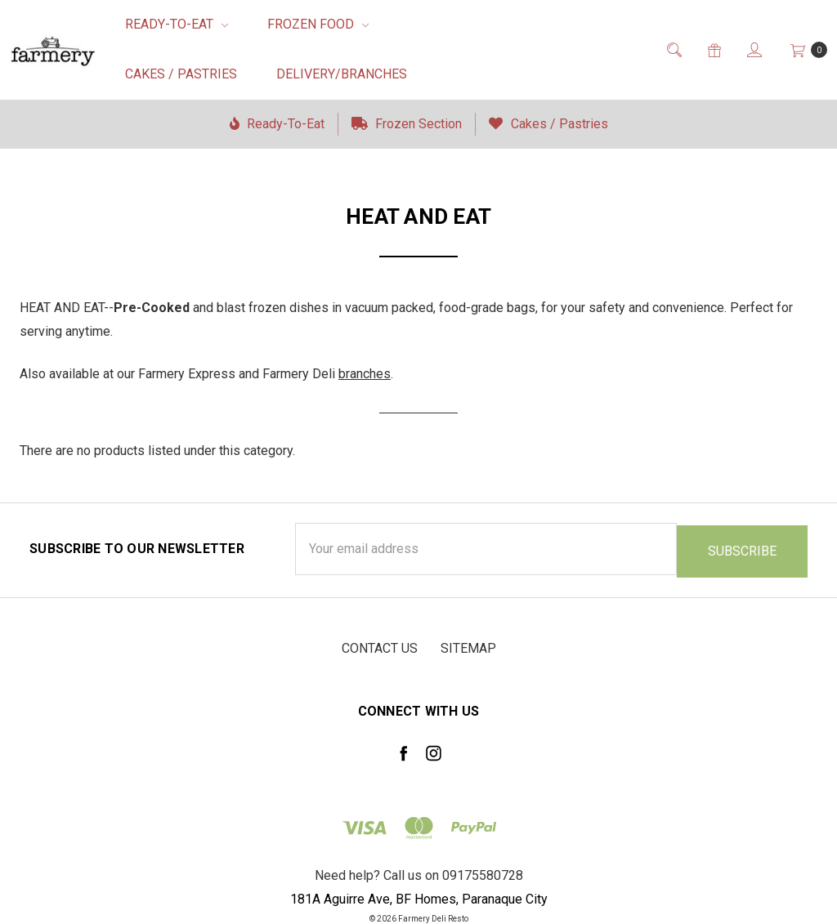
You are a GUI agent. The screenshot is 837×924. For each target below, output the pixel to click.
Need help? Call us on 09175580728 (419, 874)
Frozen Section (406, 124)
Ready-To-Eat (176, 24)
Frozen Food (318, 24)
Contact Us (380, 646)
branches (364, 374)
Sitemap (468, 646)
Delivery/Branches (341, 74)
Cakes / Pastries (181, 74)
